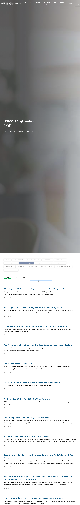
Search (70, 3)
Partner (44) (9, 266)
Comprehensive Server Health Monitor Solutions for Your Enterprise (35, 326)
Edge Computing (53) (33, 259)
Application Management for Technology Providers (27, 436)
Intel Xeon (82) (60, 259)
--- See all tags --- (11, 270)
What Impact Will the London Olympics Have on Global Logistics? (34, 288)
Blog (5, 278)
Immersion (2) (47, 259)
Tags (9, 278)
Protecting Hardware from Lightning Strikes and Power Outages (33, 498)
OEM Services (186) (26, 263)
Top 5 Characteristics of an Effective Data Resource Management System (38, 345)
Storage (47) (33, 266)
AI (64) (7, 259)
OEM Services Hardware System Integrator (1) (50, 263)
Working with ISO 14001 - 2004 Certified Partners (27, 399)
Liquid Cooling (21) (11, 263)
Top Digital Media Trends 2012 (18, 363)
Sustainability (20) (46, 266)
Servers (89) (21, 266)
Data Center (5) (18, 259)
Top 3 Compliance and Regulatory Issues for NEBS (26, 417)
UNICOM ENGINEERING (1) (63, 266)
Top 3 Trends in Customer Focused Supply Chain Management (32, 382)
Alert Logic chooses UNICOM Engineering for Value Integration (33, 307)
